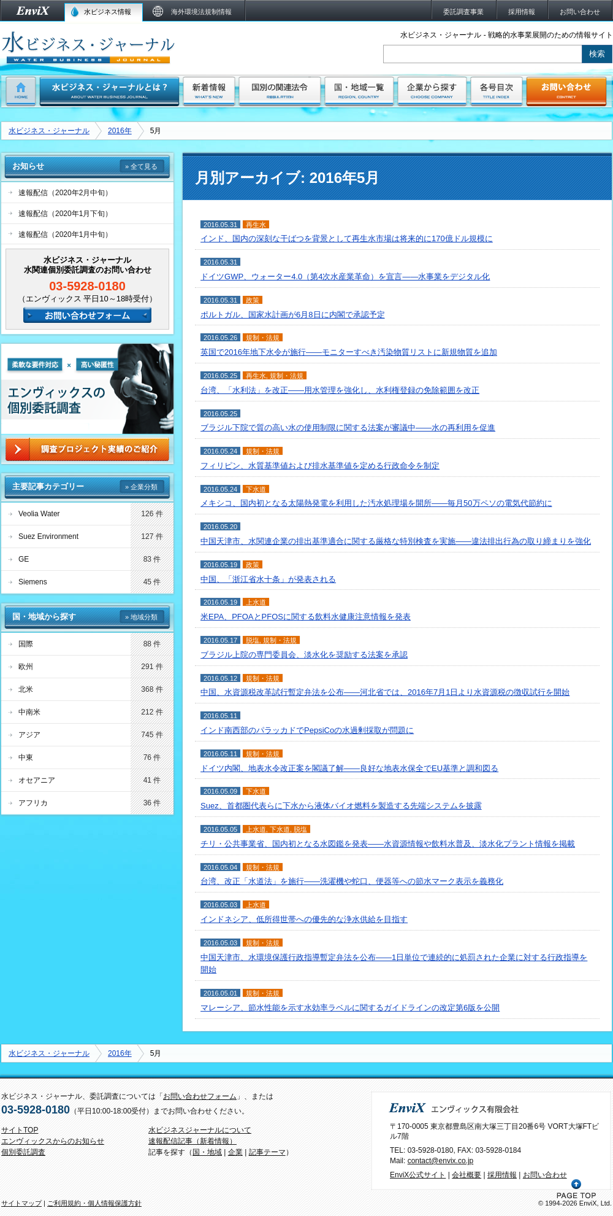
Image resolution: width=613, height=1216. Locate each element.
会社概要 (466, 1175)
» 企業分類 (141, 486)
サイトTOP (19, 1130)
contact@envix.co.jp (441, 1160)
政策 (252, 300)
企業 (235, 1152)
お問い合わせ (545, 1175)
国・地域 (207, 1152)
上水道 (256, 602)
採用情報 (502, 1175)
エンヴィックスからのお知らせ (52, 1141)
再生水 (256, 224)
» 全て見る (141, 166)
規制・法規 (263, 337)
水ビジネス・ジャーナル (49, 130)
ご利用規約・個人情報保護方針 (94, 1203)
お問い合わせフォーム (200, 1096)
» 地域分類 (141, 617)
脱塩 (252, 640)
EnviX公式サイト (418, 1175)
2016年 (120, 130)
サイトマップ (21, 1203)
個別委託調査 (23, 1152)
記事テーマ (267, 1152)
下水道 (256, 489)
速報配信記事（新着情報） (192, 1141)
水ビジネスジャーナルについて (199, 1130)
